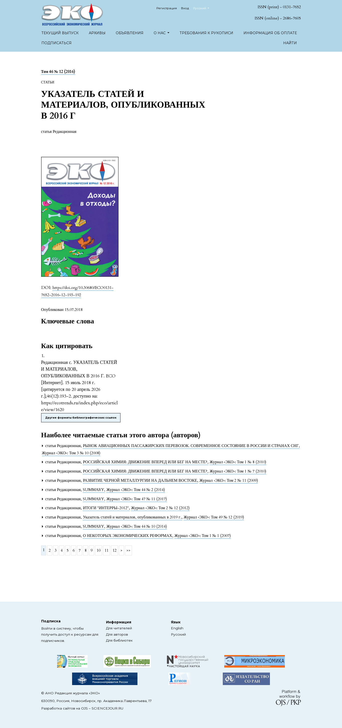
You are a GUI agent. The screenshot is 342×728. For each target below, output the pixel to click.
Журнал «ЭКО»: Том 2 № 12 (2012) (160, 508)
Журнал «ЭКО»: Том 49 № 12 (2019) (214, 517)
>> (128, 550)
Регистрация (166, 8)
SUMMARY (94, 489)
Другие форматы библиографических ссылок (80, 417)
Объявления (129, 33)
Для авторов (117, 634)
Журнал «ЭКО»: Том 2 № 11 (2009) (228, 480)
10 (99, 550)
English (177, 628)
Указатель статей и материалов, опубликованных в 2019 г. (132, 517)
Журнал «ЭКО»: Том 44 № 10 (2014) (136, 526)
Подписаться (56, 43)
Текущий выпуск (60, 33)
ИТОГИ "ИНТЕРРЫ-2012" (106, 508)
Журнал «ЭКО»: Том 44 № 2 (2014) (135, 489)
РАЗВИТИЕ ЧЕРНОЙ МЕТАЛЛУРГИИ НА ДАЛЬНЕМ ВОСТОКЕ (140, 480)
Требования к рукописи (206, 33)
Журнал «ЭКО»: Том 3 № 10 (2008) (71, 453)
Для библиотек (119, 640)
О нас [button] (160, 33)
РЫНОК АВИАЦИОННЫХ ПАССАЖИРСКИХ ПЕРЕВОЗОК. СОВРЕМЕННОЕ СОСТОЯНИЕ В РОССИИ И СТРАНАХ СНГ (191, 446)
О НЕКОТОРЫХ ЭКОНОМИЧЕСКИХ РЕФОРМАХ (128, 535)
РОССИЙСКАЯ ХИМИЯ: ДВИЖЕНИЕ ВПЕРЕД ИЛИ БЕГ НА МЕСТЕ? (145, 462)
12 (114, 550)
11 (107, 550)
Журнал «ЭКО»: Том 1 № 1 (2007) (202, 535)
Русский (203, 7)
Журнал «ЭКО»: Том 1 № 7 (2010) (238, 471)
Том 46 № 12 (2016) (58, 71)
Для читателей (119, 628)
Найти (290, 43)
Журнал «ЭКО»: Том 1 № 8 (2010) (238, 462)
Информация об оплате (270, 33)
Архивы (97, 33)
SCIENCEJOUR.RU (107, 708)
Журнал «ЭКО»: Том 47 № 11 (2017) (136, 499)
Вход (185, 8)
